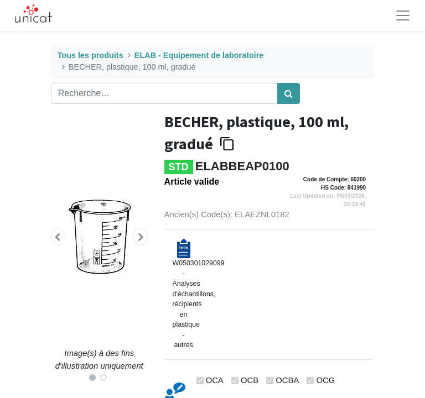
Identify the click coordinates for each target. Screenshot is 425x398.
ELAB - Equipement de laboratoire (198, 55)
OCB (249, 380)
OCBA (287, 380)
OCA (215, 380)
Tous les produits (90, 55)
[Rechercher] (288, 93)
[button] (58, 236)
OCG (326, 380)
